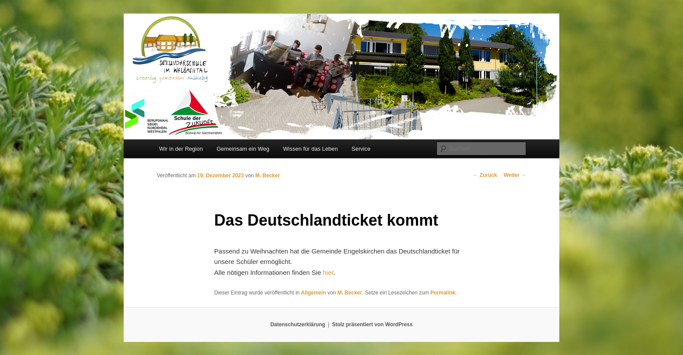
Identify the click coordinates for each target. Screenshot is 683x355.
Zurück (485, 175)
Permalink (442, 293)
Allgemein (313, 293)
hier (328, 272)
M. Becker (267, 175)
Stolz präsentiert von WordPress (372, 324)
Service (361, 148)
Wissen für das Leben (310, 148)
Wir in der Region (181, 148)
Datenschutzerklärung (297, 324)
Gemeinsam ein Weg (242, 148)
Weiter (515, 175)
